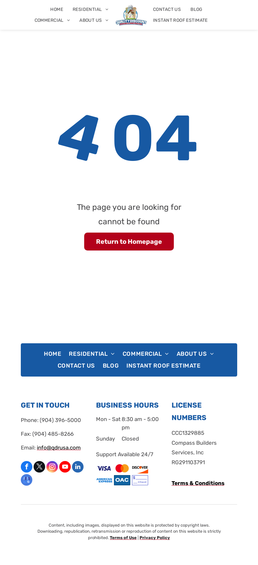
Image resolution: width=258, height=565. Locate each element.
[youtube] (65, 467)
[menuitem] (56, 9)
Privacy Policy (155, 537)
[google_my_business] (26, 480)
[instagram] (52, 467)
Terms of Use (123, 537)
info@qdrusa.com (59, 447)
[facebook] (26, 467)
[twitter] (39, 467)
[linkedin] (78, 467)
